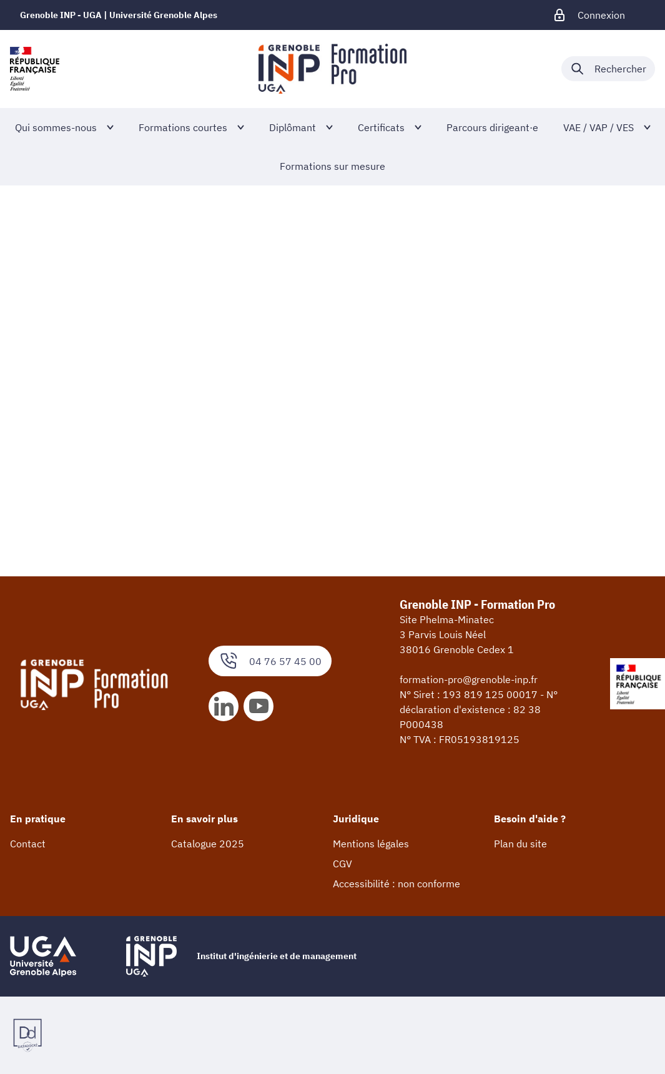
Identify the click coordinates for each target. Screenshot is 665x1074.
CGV (342, 863)
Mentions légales (371, 843)
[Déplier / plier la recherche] (608, 68)
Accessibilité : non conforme (396, 883)
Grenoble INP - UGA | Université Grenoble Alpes (118, 15)
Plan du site (520, 843)
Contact (28, 843)
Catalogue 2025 (207, 843)
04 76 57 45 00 (270, 661)
